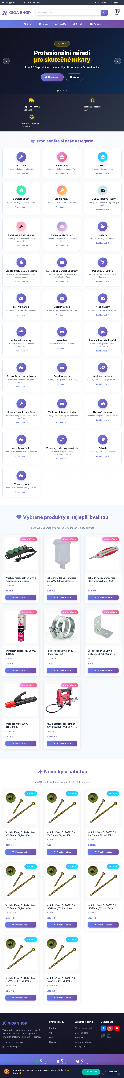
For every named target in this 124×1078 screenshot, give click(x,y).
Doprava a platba (83, 1042)
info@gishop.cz (10, 2)
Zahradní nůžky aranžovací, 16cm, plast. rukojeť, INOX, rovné (101, 581)
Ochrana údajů (81, 1033)
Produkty (60, 24)
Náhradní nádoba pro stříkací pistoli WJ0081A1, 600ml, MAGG (61, 581)
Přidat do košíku (21, 597)
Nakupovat (52, 77)
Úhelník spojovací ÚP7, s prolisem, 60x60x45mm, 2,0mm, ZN (100, 654)
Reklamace (80, 1037)
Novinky (78, 24)
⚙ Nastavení (111, 1072)
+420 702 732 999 (30, 2)
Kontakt (95, 24)
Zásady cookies (82, 1046)
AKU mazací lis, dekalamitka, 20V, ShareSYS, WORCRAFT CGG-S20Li (61, 727)
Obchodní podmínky (84, 1028)
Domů (27, 24)
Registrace (115, 2)
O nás (43, 24)
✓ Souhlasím (91, 1072)
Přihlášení (100, 2)
